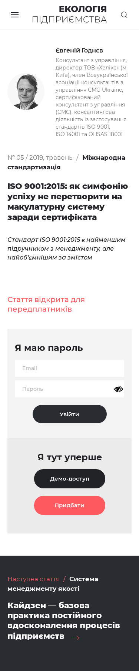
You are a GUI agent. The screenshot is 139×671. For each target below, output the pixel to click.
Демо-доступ (69, 478)
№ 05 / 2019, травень (40, 157)
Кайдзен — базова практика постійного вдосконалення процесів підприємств (63, 620)
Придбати (69, 505)
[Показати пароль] (118, 389)
